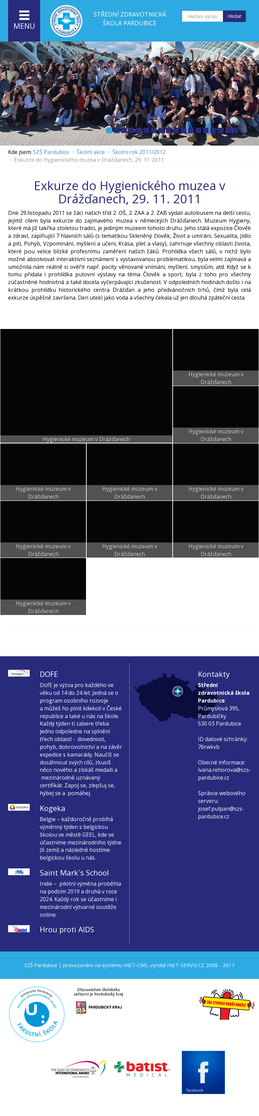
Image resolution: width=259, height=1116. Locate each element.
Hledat (234, 16)
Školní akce (91, 152)
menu (24, 20)
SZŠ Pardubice (51, 152)
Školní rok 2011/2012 (139, 152)
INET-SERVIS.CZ (185, 965)
